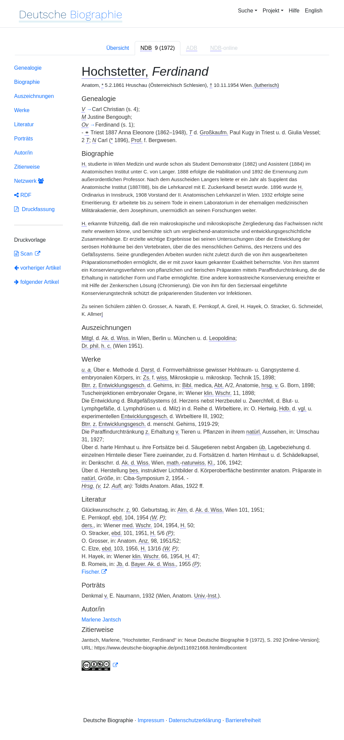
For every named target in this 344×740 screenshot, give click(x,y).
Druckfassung (34, 209)
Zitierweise (27, 167)
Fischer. (91, 572)
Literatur (24, 124)
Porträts (23, 138)
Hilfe (294, 10)
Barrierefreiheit (243, 720)
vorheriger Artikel (37, 268)
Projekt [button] (271, 10)
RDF (22, 195)
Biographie (27, 82)
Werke (22, 110)
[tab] (157, 48)
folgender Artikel (36, 282)
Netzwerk (29, 181)
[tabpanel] (172, 369)
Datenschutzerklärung (195, 720)
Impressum (151, 720)
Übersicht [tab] (117, 48)
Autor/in (23, 153)
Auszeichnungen (34, 96)
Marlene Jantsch (101, 620)
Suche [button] (245, 10)
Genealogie (28, 68)
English (313, 10)
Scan (24, 254)
